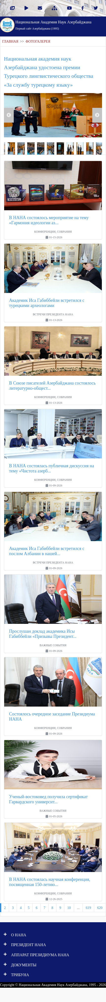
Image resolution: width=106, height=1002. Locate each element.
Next (97, 115)
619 (88, 908)
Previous (9, 115)
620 (100, 908)
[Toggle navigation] (96, 24)
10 (69, 908)
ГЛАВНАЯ (10, 41)
